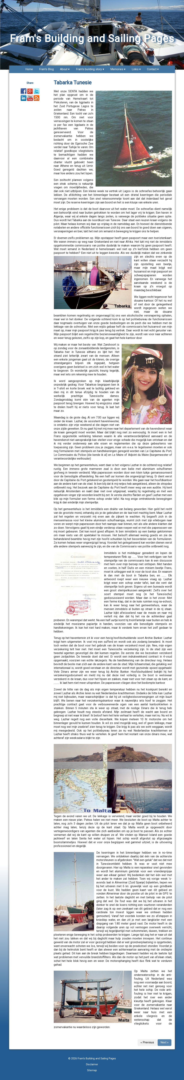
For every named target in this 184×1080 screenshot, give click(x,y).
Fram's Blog (46, 69)
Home (29, 69)
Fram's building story (89, 69)
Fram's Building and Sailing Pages (92, 38)
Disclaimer (92, 1064)
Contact (152, 69)
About (63, 69)
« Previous (147, 1042)
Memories (116, 69)
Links (135, 69)
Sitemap (92, 1070)
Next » (164, 1042)
